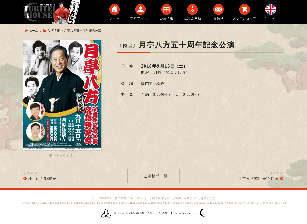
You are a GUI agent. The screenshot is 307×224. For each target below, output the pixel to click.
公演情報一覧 (153, 176)
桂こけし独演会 (42, 179)
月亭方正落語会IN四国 (258, 179)
